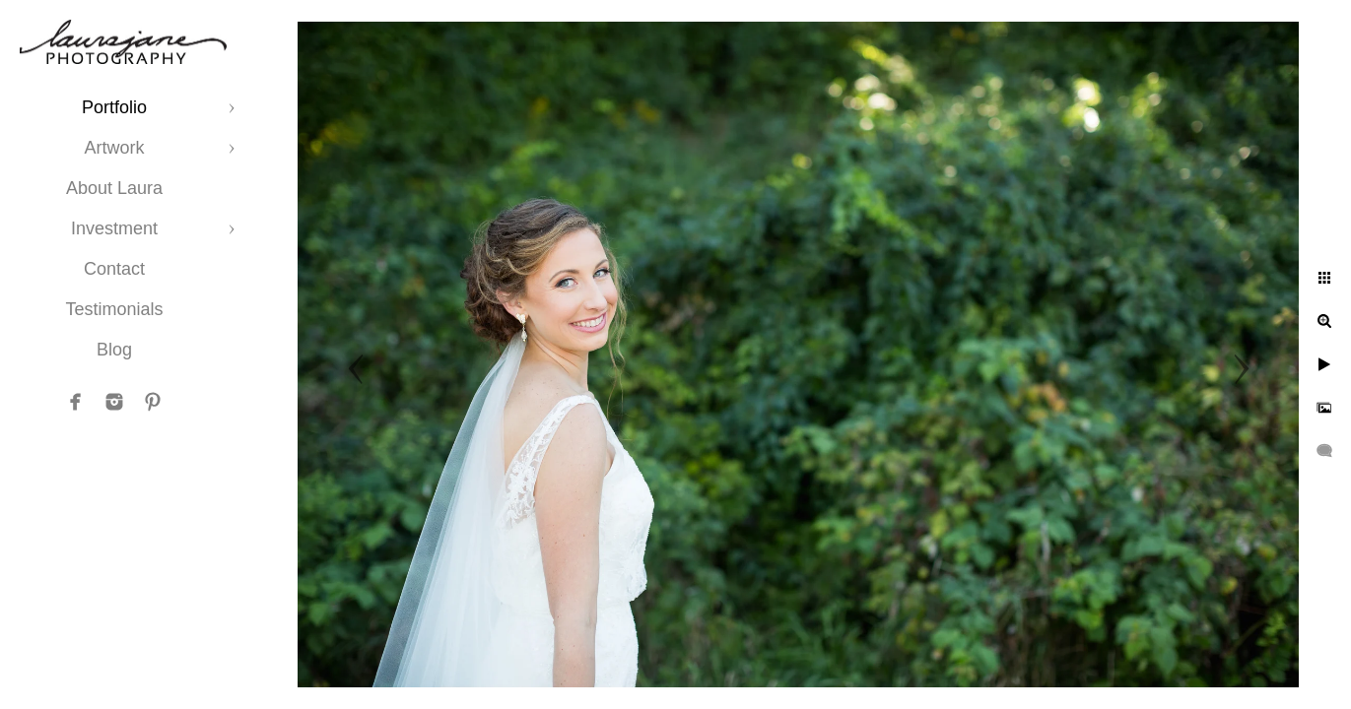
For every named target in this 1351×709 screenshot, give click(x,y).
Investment (114, 228)
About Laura (114, 188)
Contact (114, 269)
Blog (114, 349)
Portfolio (114, 107)
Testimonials (114, 309)
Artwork (114, 148)
